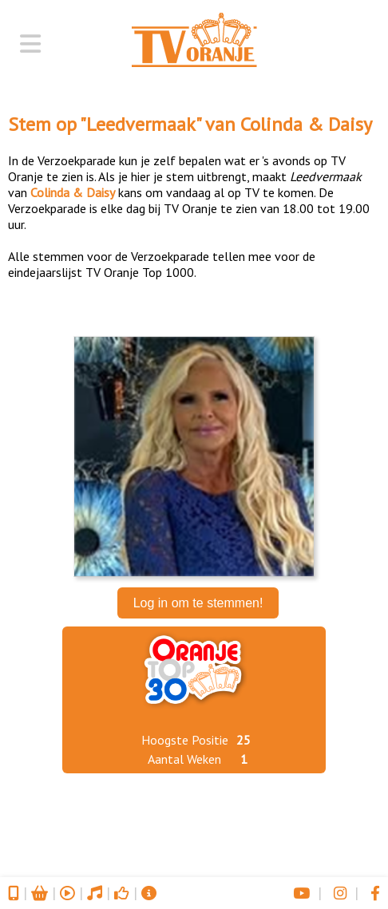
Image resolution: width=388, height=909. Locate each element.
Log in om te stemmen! (198, 603)
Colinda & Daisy (306, 124)
